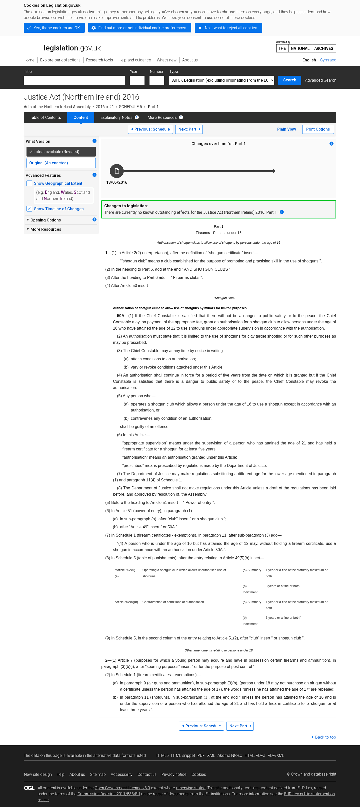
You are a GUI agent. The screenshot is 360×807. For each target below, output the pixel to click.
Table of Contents (45, 117)
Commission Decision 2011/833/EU (109, 794)
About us (77, 774)
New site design (38, 774)
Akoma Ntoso (230, 755)
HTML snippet (183, 755)
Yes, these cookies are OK (57, 27)
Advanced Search (320, 80)
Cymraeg (328, 60)
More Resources (162, 117)
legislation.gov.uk (62, 46)
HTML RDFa (255, 755)
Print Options (318, 129)
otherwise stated (191, 788)
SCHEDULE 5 (130, 106)
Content (81, 117)
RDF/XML (276, 755)
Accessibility (121, 774)
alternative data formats (114, 755)
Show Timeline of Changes (59, 208)
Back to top (325, 737)
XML (211, 755)
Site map (98, 774)
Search (289, 80)
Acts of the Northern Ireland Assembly (57, 106)
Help (60, 774)
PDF (201, 755)
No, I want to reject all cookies (231, 27)
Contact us (147, 774)
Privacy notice (174, 774)
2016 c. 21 (105, 106)
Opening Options (43, 219)
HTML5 (162, 755)
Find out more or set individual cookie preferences (142, 27)
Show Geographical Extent (58, 183)
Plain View (286, 129)
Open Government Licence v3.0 (122, 788)
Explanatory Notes (116, 117)
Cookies (199, 774)
